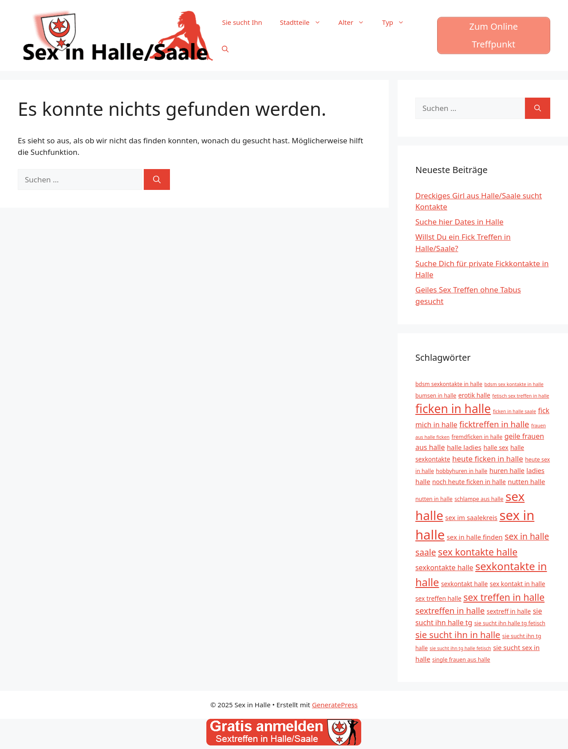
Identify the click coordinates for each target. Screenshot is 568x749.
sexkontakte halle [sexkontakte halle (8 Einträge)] (444, 567)
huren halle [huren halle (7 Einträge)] (507, 470)
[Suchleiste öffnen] (225, 48)
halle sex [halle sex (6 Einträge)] (495, 447)
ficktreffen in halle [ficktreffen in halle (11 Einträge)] (494, 424)
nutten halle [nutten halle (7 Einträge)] (526, 481)
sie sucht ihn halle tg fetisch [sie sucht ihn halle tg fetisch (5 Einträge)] (509, 623)
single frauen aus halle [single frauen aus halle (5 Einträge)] (461, 659)
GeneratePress (335, 704)
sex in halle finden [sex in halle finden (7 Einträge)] (475, 536)
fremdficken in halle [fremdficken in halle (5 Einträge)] (477, 437)
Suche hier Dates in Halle (459, 222)
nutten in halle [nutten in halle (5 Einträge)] (434, 499)
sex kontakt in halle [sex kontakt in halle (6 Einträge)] (517, 583)
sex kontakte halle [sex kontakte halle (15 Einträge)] (477, 551)
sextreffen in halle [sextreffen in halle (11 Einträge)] (450, 610)
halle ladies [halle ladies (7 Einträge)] (464, 447)
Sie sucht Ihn (242, 22)
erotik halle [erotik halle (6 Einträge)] (474, 395)
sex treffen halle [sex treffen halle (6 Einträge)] (438, 598)
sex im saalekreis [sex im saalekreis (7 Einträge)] (471, 517)
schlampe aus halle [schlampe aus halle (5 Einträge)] (478, 499)
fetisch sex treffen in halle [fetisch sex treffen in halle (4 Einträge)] (520, 396)
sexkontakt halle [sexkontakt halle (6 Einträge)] (464, 583)
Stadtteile (305, 22)
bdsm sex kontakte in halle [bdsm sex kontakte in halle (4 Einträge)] (513, 384)
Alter (356, 22)
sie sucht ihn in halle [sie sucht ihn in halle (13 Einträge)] (457, 635)
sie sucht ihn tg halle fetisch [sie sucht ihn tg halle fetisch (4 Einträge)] (460, 648)
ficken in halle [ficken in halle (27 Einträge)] (453, 409)
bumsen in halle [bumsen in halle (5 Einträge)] (435, 395)
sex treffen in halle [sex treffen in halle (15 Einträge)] (503, 597)
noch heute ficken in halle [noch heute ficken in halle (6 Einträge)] (469, 481)
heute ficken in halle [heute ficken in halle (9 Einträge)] (487, 458)
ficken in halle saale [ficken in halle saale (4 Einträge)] (514, 411)
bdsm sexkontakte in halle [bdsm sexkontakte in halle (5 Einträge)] (448, 384)
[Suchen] (157, 179)
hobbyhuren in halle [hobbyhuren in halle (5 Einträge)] (461, 471)
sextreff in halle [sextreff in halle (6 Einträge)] (509, 611)
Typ (397, 22)
